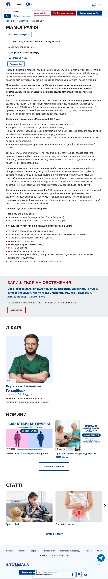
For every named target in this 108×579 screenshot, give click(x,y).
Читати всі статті (54, 534)
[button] (19, 4)
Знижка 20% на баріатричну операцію (27, 453)
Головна (10, 21)
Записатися (16, 310)
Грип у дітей (13, 524)
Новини (88, 551)
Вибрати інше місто (22, 16)
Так (7, 16)
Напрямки (23, 21)
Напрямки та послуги (19, 35)
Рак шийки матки (64, 524)
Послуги (21, 551)
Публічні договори (60, 555)
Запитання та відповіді (70, 551)
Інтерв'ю (43, 555)
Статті (99, 551)
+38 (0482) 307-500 (17, 58)
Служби (9, 551)
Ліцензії (97, 565)
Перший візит (49, 551)
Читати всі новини (54, 466)
